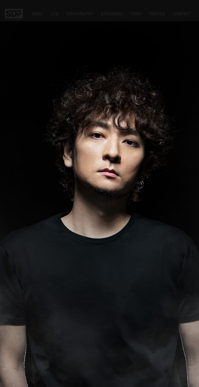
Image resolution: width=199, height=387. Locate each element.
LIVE (54, 10)
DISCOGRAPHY (79, 10)
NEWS (37, 10)
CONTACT (182, 10)
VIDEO (136, 10)
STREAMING (112, 10)
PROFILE (157, 10)
